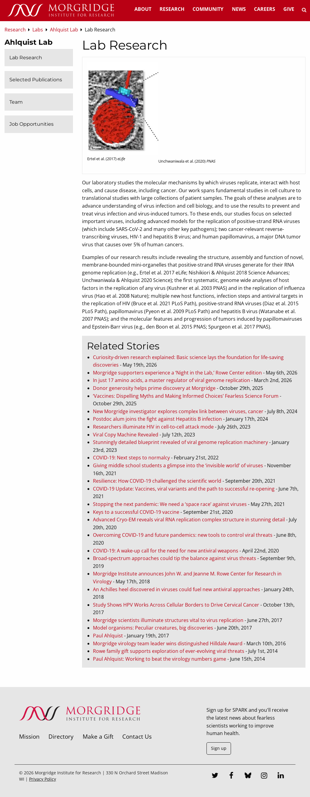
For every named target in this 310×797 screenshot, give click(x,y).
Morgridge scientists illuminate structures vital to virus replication (168, 620)
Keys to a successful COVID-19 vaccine (136, 512)
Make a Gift (98, 736)
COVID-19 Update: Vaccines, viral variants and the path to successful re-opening (184, 488)
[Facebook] (231, 776)
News (239, 9)
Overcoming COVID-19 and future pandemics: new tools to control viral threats (182, 535)
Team (16, 102)
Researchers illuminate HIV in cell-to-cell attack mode (153, 426)
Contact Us (137, 736)
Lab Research (25, 57)
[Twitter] (215, 776)
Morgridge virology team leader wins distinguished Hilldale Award (167, 643)
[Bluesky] (248, 776)
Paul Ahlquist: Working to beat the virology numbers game (159, 659)
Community (208, 9)
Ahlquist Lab (29, 42)
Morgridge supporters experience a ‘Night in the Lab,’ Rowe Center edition (177, 372)
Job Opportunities (31, 124)
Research (172, 9)
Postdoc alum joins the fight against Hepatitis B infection (157, 419)
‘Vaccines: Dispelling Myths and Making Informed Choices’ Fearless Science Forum (186, 396)
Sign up (218, 748)
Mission (29, 736)
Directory (61, 736)
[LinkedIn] (281, 776)
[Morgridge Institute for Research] (79, 728)
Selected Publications (35, 80)
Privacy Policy (42, 779)
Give (288, 9)
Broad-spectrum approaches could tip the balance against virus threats (174, 558)
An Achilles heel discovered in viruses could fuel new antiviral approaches (176, 589)
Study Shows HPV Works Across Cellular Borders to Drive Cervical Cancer (176, 604)
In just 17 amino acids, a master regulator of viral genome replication (171, 380)
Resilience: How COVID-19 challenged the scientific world (157, 481)
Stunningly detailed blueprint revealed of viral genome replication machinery (180, 442)
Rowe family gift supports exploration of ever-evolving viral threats (168, 651)
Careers (264, 9)
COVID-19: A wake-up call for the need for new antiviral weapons (165, 550)
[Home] (60, 10)
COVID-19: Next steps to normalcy (131, 457)
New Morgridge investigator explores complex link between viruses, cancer (178, 411)
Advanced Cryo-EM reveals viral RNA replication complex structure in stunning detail (189, 519)
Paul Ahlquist (108, 635)
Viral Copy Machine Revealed (125, 434)
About (142, 9)
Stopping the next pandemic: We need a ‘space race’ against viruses (170, 504)
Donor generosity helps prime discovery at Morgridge (154, 388)
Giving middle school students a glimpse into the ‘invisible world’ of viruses (178, 465)
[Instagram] (264, 776)
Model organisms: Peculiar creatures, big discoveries (153, 627)
